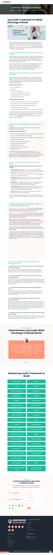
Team (8, 539)
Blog (28, 526)
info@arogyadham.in (17, 499)
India (28, 532)
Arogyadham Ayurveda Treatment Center (19, 208)
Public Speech (10, 545)
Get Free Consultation (5, 552)
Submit (29, 508)
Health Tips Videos (30, 530)
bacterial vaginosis (38, 173)
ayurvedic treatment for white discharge (23, 46)
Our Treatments (30, 522)
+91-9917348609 (15, 493)
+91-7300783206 (33, 235)
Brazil (20, 10)
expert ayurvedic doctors (16, 213)
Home (12, 10)
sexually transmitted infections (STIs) (28, 174)
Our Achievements (11, 541)
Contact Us (29, 528)
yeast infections (14, 174)
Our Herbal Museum (11, 543)
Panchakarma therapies (37, 222)
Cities (16, 10)
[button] (25, 362)
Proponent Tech (37, 553)
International (9, 547)
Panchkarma (29, 524)
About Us (9, 537)
